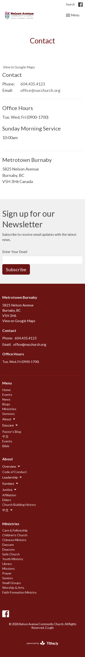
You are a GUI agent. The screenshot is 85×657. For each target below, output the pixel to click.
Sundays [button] (10, 483)
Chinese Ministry (14, 540)
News (6, 399)
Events (7, 394)
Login (50, 627)
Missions (8, 568)
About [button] (9, 419)
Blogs (6, 404)
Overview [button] (11, 466)
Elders (6, 500)
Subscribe (16, 269)
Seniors (7, 578)
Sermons (8, 414)
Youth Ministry (12, 559)
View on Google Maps (18, 321)
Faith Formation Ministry (19, 592)
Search (70, 4)
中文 (5, 436)
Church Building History (19, 505)
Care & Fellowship (15, 530)
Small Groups (11, 583)
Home (6, 390)
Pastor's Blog (11, 432)
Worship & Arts (13, 587)
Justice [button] (9, 489)
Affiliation (9, 495)
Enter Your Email (14, 252)
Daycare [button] (10, 425)
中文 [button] (7, 510)
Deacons (8, 549)
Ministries (9, 409)
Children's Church (14, 535)
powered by (42, 643)
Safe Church (11, 554)
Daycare (8, 545)
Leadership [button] (12, 477)
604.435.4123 (32, 83)
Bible (5, 446)
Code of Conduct (14, 472)
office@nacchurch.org (40, 90)
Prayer (7, 573)
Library (7, 564)
